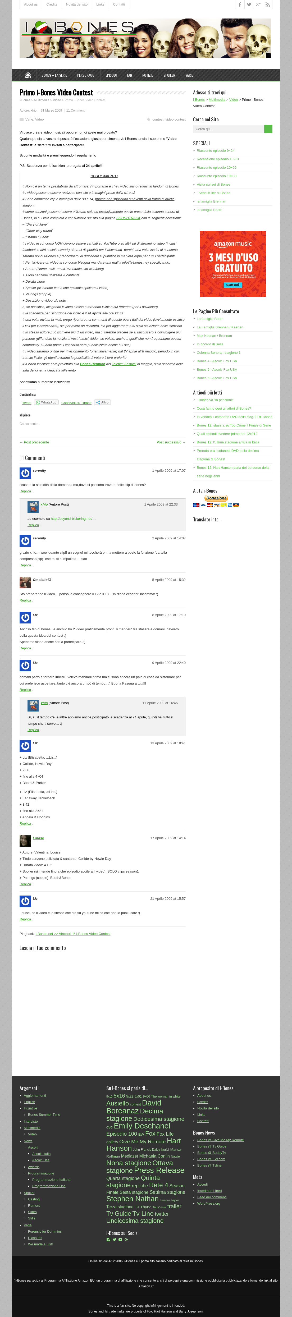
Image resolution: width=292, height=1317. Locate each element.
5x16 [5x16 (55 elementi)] (119, 1096)
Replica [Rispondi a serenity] (25, 491)
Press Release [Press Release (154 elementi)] (159, 1170)
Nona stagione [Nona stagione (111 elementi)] (128, 1163)
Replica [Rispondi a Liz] (25, 648)
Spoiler (169, 75)
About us (31, 4)
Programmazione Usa (49, 1186)
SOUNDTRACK (128, 218)
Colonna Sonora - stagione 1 (219, 353)
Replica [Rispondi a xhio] (33, 525)
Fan (129, 75)
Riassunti (35, 1238)
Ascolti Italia (41, 1154)
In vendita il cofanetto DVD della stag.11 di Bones (234, 417)
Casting (34, 1199)
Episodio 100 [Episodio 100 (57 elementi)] (121, 1134)
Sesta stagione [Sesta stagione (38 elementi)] (134, 1192)
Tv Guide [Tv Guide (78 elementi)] (118, 1213)
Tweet (26, 403)
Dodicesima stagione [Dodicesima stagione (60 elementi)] (158, 1119)
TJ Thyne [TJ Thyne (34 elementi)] (143, 1207)
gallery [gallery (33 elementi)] (112, 1142)
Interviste (31, 1121)
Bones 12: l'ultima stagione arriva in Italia (228, 442)
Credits (51, 4)
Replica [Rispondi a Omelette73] (25, 600)
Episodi (111, 75)
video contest (175, 119)
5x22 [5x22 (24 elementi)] (129, 1096)
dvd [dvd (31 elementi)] (109, 1127)
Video (39, 119)
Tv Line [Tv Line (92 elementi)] (143, 1213)
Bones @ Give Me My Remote (220, 1140)
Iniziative (30, 1108)
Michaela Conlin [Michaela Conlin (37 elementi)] (154, 1156)
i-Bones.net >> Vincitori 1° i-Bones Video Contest (73, 934)
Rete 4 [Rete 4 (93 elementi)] (158, 1184)
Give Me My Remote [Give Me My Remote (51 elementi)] (142, 1141)
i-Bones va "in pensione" (215, 400)
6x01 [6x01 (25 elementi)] (138, 1096)
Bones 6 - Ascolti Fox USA (217, 378)
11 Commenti (75, 110)
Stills (31, 1218)
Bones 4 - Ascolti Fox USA (217, 361)
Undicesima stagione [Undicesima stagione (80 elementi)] (134, 1220)
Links (100, 4)
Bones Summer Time (44, 1115)
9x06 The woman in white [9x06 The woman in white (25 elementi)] (161, 1096)
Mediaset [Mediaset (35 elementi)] (129, 1156)
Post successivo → (171, 442)
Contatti (119, 4)
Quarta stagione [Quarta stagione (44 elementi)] (123, 1178)
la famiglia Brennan (211, 201)
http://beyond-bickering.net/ (71, 519)
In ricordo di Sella (210, 344)
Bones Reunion (92, 364)
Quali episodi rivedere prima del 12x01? (227, 434)
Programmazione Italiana (51, 1180)
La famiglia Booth (210, 319)
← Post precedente (34, 442)
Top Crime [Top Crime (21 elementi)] (159, 1207)
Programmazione (41, 1173)
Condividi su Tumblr (76, 403)
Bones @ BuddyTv (211, 1153)
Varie (189, 75)
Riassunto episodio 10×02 (216, 167)
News (28, 1141)
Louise (38, 838)
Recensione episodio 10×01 (218, 159)
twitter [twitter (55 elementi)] (162, 1214)
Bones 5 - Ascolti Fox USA (217, 369)
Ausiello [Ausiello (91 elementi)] (117, 1103)
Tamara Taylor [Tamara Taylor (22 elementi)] (169, 1200)
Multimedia (32, 1128)
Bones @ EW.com (211, 1159)
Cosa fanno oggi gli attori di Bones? (224, 408)
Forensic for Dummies (45, 1231)
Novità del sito (77, 4)
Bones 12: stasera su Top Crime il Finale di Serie (234, 425)
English (29, 1102)
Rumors (34, 1206)
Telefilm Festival (124, 364)
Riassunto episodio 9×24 (216, 151)
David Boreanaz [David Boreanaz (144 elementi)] (133, 1107)
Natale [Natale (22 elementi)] (175, 1156)
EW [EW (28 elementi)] (141, 1134)
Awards (33, 1167)
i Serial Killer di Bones (213, 193)
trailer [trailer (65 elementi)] (174, 1206)
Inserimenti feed (209, 1191)
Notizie (147, 75)
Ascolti (33, 1147)
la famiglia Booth (209, 210)
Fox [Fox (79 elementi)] (150, 1133)
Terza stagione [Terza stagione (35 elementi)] (120, 1207)
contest (157, 119)
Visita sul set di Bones (213, 184)
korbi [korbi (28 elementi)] (165, 1149)
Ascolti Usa (40, 1160)
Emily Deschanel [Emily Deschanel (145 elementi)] (142, 1126)
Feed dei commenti (212, 1197)
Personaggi (86, 75)
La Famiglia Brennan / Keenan (220, 327)
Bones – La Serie (54, 75)
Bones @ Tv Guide (211, 1146)
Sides (32, 1212)
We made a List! (40, 1244)
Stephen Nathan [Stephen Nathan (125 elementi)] (132, 1199)
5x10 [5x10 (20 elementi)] (109, 1096)
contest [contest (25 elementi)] (135, 1104)
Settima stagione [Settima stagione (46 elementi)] (167, 1192)
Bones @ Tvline (209, 1165)
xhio (33, 110)
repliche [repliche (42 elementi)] (140, 1185)
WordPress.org (208, 1203)
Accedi (202, 1184)
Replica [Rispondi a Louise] (25, 884)
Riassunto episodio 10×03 (216, 176)
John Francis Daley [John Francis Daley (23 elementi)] (146, 1149)
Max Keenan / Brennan (214, 336)
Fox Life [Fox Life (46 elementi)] (165, 1134)
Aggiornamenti (35, 1096)
